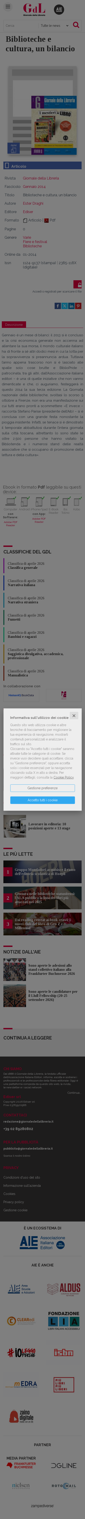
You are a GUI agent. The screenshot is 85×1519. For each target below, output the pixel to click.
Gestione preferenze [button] (42, 788)
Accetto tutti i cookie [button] (43, 800)
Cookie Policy (63, 777)
